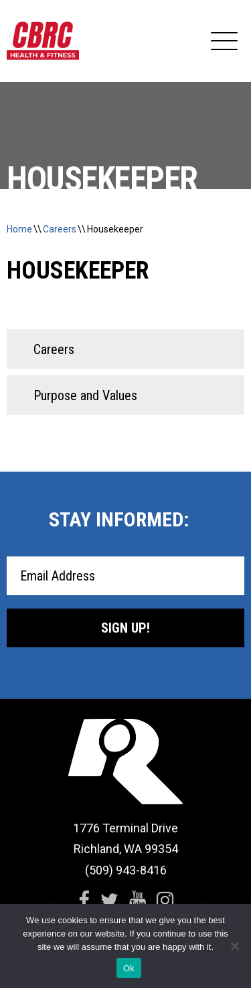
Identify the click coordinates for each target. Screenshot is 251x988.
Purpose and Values (85, 395)
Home (19, 229)
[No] (234, 946)
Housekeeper (115, 229)
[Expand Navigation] (224, 41)
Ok (129, 968)
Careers (59, 229)
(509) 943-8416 (126, 870)
